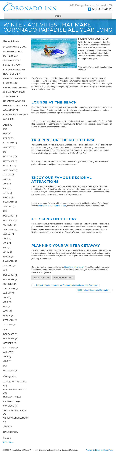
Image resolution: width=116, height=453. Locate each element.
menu (58, 16)
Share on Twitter (41, 277)
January (7, 147)
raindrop (8, 432)
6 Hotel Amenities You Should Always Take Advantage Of (15, 92)
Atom (11, 442)
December (8, 157)
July (5, 179)
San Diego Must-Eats (14, 410)
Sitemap (99, 450)
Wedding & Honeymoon (15, 418)
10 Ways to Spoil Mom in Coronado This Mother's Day (14, 51)
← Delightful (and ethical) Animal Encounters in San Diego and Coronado (65, 285)
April (6, 193)
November (8, 161)
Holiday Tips (10, 397)
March (7, 138)
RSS (5, 442)
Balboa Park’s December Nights (52, 206)
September (9, 170)
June (5, 184)
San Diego (9, 406)
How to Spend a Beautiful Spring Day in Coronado (15, 78)
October (8, 166)
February (8, 143)
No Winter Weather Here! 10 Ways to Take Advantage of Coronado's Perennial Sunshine (15, 110)
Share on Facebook (63, 277)
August (7, 175)
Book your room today (74, 267)
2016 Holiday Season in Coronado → (94, 290)
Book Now (108, 450)
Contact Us (90, 450)
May (5, 134)
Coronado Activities (14, 389)
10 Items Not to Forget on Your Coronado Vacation (14, 65)
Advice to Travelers (14, 382)
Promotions (10, 401)
